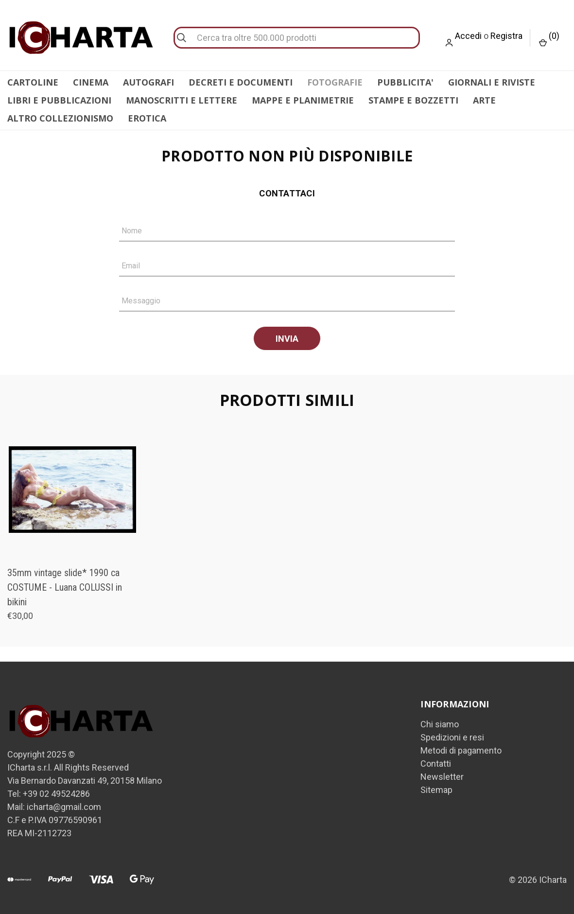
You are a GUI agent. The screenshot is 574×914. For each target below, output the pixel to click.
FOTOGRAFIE (335, 82)
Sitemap (436, 787)
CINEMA (90, 82)
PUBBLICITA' (405, 82)
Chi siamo (439, 722)
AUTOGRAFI (148, 82)
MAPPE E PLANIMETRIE (303, 100)
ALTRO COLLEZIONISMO (60, 118)
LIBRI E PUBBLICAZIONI (59, 100)
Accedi (468, 36)
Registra (506, 36)
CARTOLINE (32, 82)
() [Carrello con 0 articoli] (549, 39)
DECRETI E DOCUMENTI (241, 82)
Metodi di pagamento (461, 748)
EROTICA (147, 118)
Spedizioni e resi (452, 735)
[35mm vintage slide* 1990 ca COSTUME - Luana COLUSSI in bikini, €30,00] (72, 487)
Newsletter (442, 774)
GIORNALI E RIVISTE (491, 82)
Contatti (435, 761)
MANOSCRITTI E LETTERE (181, 100)
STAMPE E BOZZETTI (413, 100)
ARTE (484, 100)
